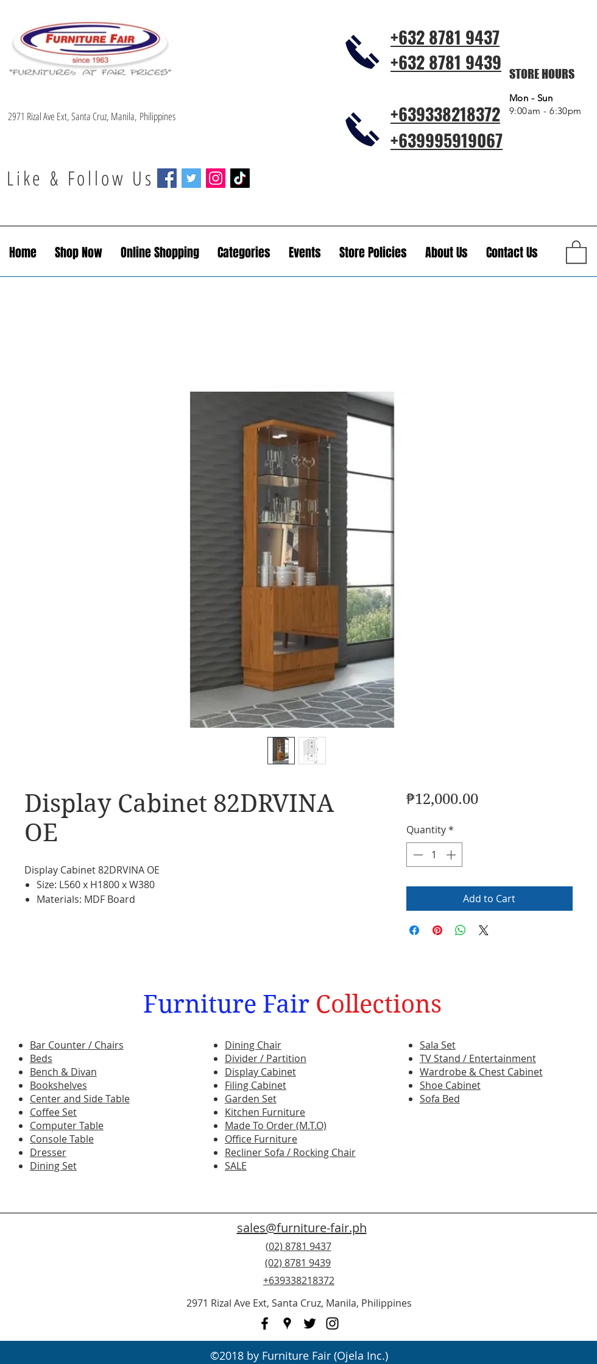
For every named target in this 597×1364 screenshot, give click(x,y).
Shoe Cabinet (450, 1085)
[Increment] (452, 854)
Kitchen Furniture (265, 1112)
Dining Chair (253, 1045)
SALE (236, 1165)
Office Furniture (261, 1139)
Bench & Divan (63, 1072)
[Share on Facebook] (414, 930)
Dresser (48, 1152)
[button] (305, 252)
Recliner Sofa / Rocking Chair (290, 1152)
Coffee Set (53, 1112)
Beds (41, 1058)
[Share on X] (483, 930)
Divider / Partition (265, 1058)
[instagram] (332, 1323)
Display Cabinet (260, 1072)
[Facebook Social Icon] (167, 178)
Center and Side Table (80, 1098)
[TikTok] (240, 178)
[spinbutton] (434, 854)
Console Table (62, 1139)
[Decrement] (416, 854)
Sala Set (438, 1045)
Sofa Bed (440, 1098)
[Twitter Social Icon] (191, 178)
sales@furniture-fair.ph (302, 1227)
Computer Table (67, 1125)
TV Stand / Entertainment (478, 1058)
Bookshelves (58, 1085)
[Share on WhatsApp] (460, 930)
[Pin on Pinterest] (437, 930)
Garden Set (251, 1098)
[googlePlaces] (287, 1323)
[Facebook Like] (515, 1270)
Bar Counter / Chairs (77, 1045)
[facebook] (264, 1323)
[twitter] (310, 1323)
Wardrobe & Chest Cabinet (481, 1072)
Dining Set (53, 1165)
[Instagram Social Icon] (215, 178)
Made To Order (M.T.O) (276, 1125)
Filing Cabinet (255, 1085)
